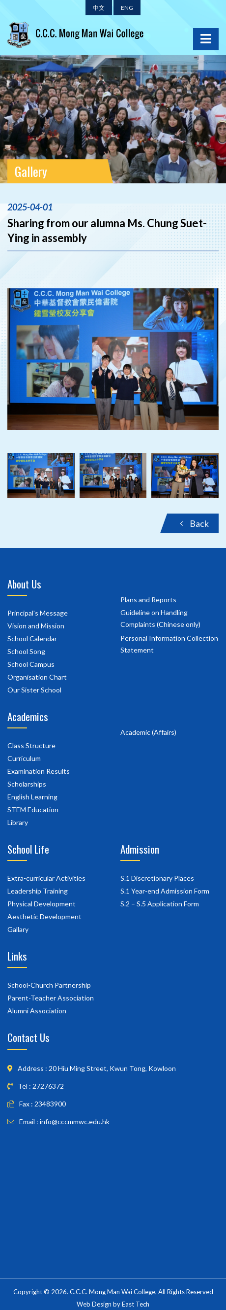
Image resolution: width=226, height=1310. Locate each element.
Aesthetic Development (44, 916)
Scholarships (26, 784)
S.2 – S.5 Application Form (159, 903)
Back (194, 523)
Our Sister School (34, 690)
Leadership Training (37, 891)
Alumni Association (36, 1010)
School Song (26, 651)
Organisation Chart (37, 677)
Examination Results (38, 771)
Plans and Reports (148, 599)
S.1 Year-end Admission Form (164, 891)
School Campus (31, 664)
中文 (99, 7)
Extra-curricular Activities (46, 878)
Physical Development (41, 903)
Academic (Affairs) (148, 732)
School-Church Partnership (49, 985)
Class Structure (31, 745)
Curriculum (24, 758)
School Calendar (32, 638)
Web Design (94, 1304)
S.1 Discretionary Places (157, 878)
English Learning (32, 797)
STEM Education (32, 809)
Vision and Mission (35, 625)
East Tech (135, 1304)
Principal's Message (37, 613)
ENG (127, 7)
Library (17, 822)
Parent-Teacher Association (50, 998)
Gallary (17, 929)
